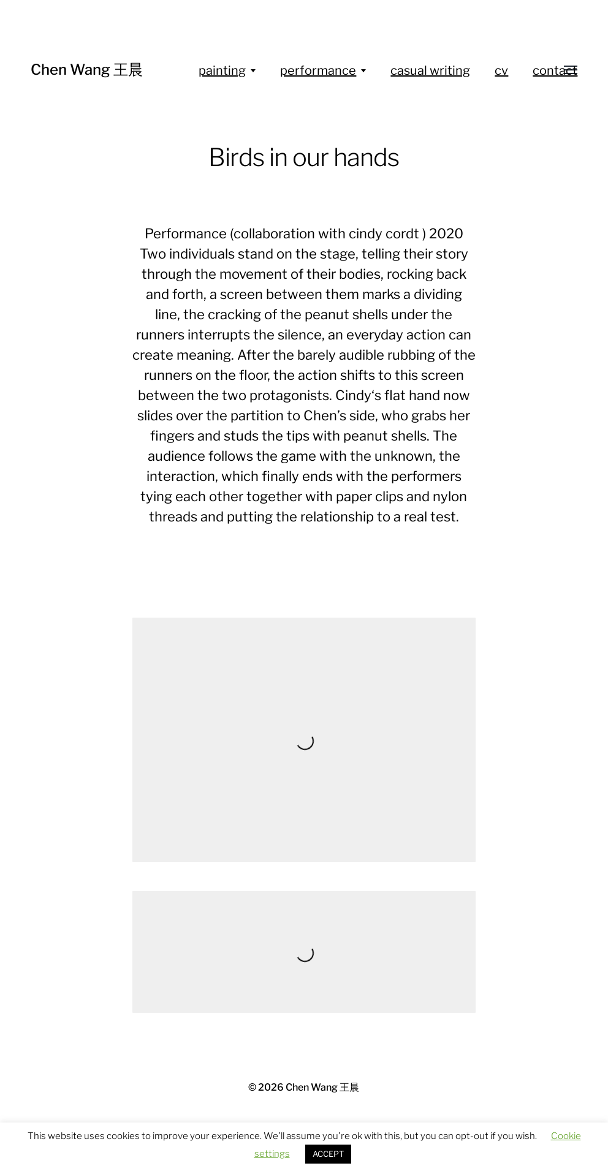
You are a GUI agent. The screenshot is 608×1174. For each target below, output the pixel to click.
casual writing (430, 70)
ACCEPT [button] (328, 1154)
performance (318, 70)
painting (222, 70)
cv (501, 70)
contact (555, 70)
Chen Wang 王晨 (87, 69)
